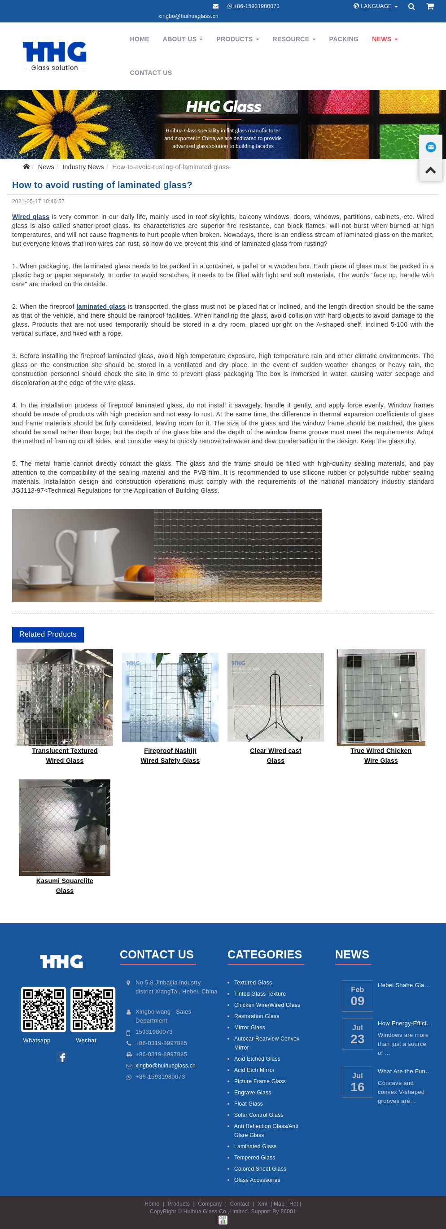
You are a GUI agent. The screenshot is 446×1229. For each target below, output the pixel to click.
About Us (183, 39)
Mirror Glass (249, 1027)
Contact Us (151, 72)
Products (237, 39)
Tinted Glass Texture (260, 994)
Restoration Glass (256, 1016)
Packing (344, 39)
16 (357, 1087)
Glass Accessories (257, 1180)
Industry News (83, 167)
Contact (239, 1204)
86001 (288, 1211)
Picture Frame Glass (260, 1081)
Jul (357, 1027)
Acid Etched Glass (257, 1059)
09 (357, 1001)
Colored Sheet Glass (260, 1169)
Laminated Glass (255, 1146)
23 (357, 1039)
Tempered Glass (254, 1158)
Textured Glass (253, 983)
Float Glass (248, 1104)
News (385, 39)
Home (139, 39)
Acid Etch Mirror (254, 1070)
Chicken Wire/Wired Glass (267, 1005)
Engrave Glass (252, 1092)
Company (210, 1204)
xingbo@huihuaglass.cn (188, 16)
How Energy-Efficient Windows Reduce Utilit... (405, 1023)
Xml (262, 1204)
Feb (357, 989)
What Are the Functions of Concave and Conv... (405, 1071)
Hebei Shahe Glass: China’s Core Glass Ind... (405, 985)
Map (279, 1204)
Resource (294, 39)
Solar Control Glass (259, 1115)
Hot (293, 1204)
